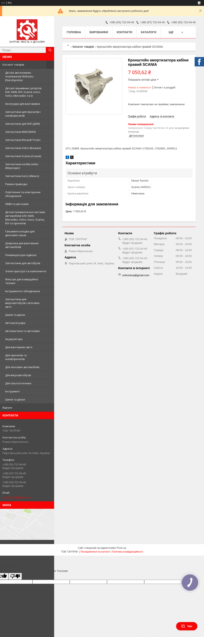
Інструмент (12, 391)
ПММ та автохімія (17, 204)
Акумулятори (13, 339)
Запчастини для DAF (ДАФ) (22, 124)
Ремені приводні (16, 184)
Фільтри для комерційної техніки (21, 281)
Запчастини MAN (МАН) (20, 132)
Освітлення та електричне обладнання (23, 194)
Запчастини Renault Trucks (23, 140)
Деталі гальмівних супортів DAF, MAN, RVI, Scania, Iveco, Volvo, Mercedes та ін (23, 92)
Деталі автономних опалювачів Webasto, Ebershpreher (19, 76)
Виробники (99, 32)
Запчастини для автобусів (22, 263)
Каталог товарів (13, 64)
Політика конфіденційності (127, 551)
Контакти (124, 32)
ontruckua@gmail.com (16, 497)
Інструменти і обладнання (22, 291)
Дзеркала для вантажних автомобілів (22, 245)
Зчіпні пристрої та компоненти (25, 271)
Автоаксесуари (15, 323)
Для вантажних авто (18, 347)
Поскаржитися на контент (95, 551)
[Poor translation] (15, 576)
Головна (74, 32)
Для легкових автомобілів (22, 367)
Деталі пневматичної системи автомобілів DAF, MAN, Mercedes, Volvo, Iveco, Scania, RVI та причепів (25, 217)
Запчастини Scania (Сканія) (23, 156)
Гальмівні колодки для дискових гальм (20, 233)
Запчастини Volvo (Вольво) (23, 148)
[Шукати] (50, 50)
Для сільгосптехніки (18, 383)
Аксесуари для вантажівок (22, 104)
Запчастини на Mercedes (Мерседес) (22, 166)
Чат (186, 626)
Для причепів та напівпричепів (16, 357)
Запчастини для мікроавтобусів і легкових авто (22, 303)
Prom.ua (121, 548)
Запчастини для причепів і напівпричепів (23, 113)
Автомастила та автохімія (22, 331)
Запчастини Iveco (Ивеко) (22, 176)
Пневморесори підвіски (20, 255)
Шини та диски (15, 315)
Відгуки (7, 407)
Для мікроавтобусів (18, 375)
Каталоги (148, 32)
